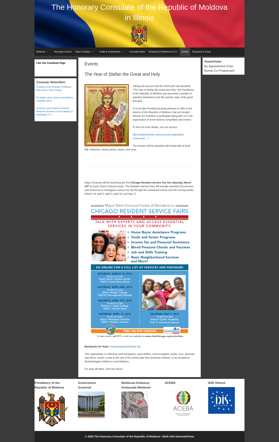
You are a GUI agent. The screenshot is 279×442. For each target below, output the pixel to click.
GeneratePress (184, 436)
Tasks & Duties (86, 51)
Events (184, 51)
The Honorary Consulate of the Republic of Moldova (139, 7)
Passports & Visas (201, 51)
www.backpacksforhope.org (125, 346)
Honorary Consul (63, 51)
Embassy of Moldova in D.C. (163, 51)
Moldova (44, 51)
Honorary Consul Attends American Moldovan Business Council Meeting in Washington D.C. (54, 111)
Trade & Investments (113, 51)
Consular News (137, 51)
